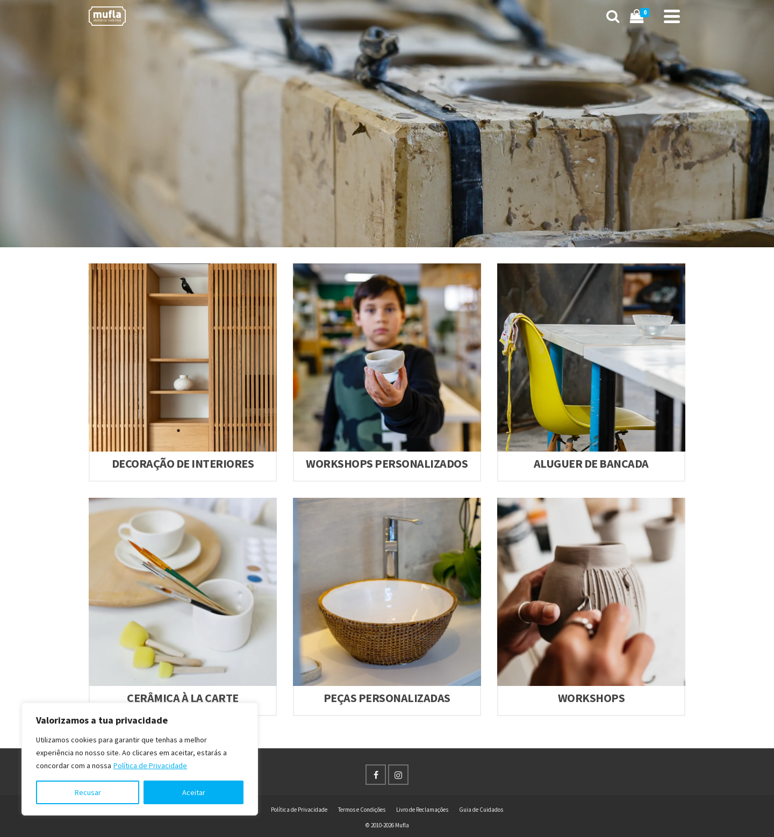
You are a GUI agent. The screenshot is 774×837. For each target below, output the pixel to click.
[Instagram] (398, 774)
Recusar (88, 792)
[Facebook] (376, 774)
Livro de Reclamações (422, 809)
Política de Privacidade (150, 765)
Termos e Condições (361, 809)
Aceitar (193, 792)
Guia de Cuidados (481, 809)
